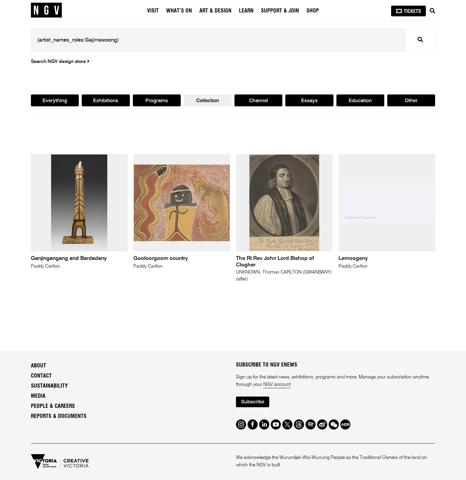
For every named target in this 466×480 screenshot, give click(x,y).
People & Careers (53, 406)
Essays (309, 100)
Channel (258, 100)
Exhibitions (105, 100)
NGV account (277, 384)
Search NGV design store (60, 61)
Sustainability (49, 386)
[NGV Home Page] (46, 10)
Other (411, 100)
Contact (41, 376)
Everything (54, 100)
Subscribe (252, 402)
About (38, 366)
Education (360, 100)
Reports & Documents (58, 416)
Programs (156, 100)
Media (38, 396)
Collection (207, 100)
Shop (312, 11)
